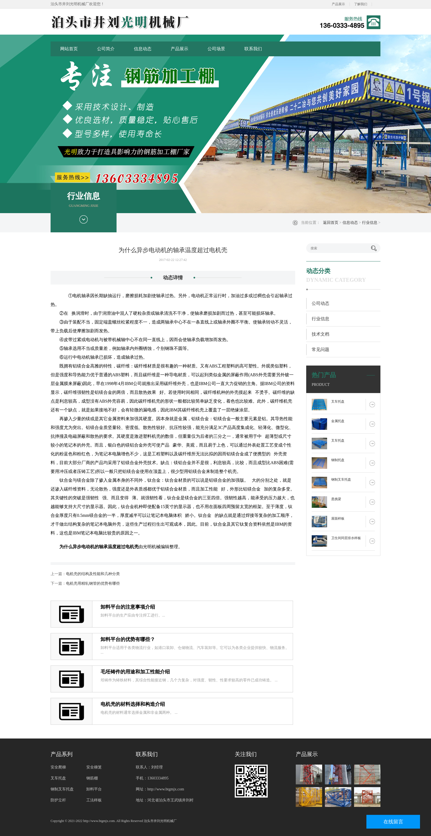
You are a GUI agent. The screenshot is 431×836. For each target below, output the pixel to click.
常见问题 (320, 349)
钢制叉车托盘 (341, 479)
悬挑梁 (336, 499)
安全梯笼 (94, 767)
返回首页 (330, 223)
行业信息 (369, 223)
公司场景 (216, 48)
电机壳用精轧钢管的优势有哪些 (93, 583)
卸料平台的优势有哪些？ (128, 639)
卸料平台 (94, 789)
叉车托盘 (337, 401)
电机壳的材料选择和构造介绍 (133, 704)
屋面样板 (337, 518)
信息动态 (142, 48)
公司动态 (320, 303)
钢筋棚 (92, 778)
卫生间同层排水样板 (346, 538)
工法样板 (94, 800)
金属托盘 (337, 421)
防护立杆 (58, 800)
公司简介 (106, 48)
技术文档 (320, 334)
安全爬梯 (58, 767)
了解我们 (360, 4)
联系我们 (253, 48)
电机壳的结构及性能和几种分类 (93, 574)
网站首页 (69, 48)
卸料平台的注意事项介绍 (128, 607)
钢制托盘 (337, 460)
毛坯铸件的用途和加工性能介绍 (135, 672)
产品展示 (338, 4)
